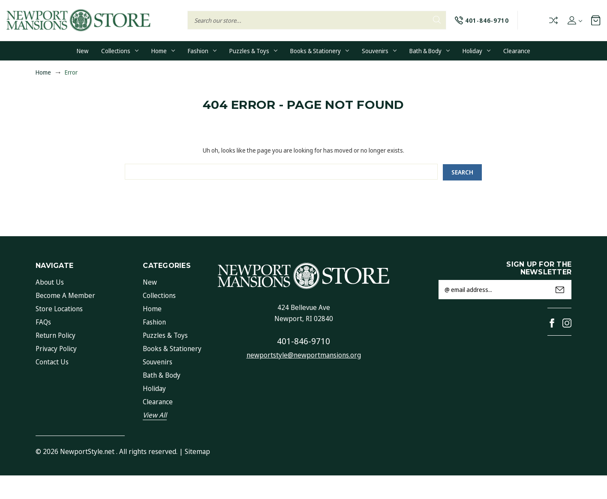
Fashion (202, 51)
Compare (553, 20)
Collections (119, 51)
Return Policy (55, 335)
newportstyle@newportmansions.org (303, 355)
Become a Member (65, 295)
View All (155, 415)
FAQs (43, 322)
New (82, 51)
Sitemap (197, 451)
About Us (50, 282)
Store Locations (59, 308)
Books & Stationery (319, 51)
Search (437, 20)
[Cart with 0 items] (595, 20)
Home (163, 51)
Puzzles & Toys (253, 51)
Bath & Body (429, 51)
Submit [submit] (560, 290)
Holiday (476, 51)
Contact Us (52, 362)
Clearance (516, 51)
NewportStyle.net (87, 451)
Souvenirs (379, 51)
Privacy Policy (56, 348)
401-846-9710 (303, 341)
